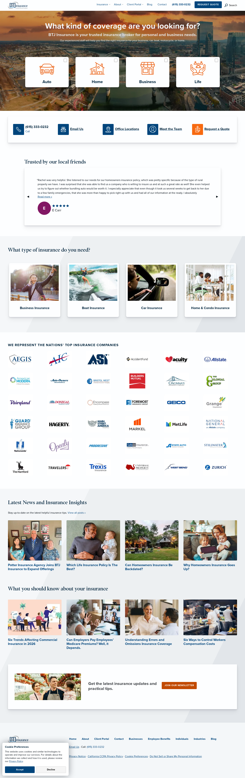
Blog (213, 739)
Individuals (182, 739)
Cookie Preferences (136, 756)
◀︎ (29, 196)
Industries (200, 739)
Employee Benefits (159, 739)
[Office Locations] (122, 129)
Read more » (45, 196)
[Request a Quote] (212, 129)
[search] (230, 5)
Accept (20, 769)
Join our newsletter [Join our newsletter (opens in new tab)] (179, 685)
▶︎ (218, 196)
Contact (119, 739)
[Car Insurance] (151, 317)
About (85, 739)
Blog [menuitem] (149, 4)
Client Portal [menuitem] (134, 4)
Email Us (74, 747)
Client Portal (101, 739)
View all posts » (77, 512)
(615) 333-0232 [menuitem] (181, 4)
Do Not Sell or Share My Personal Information (176, 756)
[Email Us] (78, 129)
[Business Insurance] (34, 317)
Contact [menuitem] (162, 4)
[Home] (18, 739)
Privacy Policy (16, 761)
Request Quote (208, 4)
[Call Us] (33, 129)
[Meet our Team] (167, 129)
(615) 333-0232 (95, 747)
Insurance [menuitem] (102, 4)
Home (72, 739)
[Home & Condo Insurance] (210, 317)
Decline (51, 769)
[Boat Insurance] (93, 317)
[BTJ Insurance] (18, 5)
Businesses (136, 739)
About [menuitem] (117, 4)
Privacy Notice (77, 756)
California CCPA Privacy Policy (105, 756)
